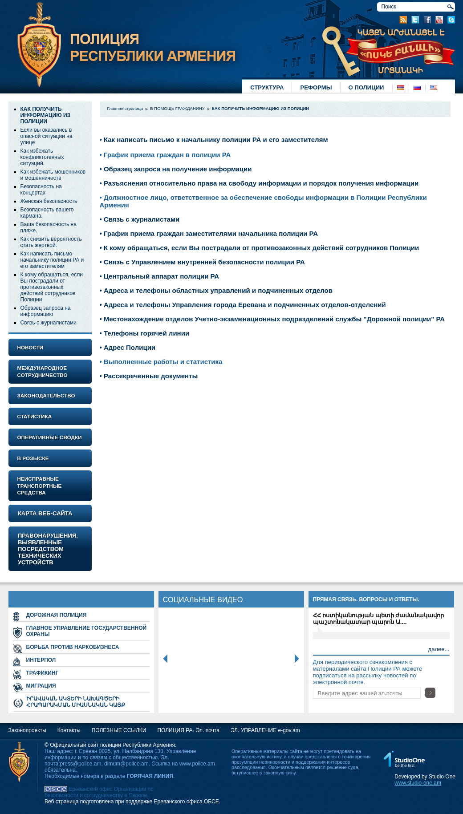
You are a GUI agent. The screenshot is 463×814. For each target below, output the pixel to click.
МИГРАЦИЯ (41, 686)
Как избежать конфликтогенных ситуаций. (42, 157)
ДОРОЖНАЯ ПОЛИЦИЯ (56, 615)
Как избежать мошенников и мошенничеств (53, 175)
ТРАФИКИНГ (42, 673)
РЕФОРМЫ (316, 87)
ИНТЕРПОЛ (41, 660)
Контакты (69, 730)
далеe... (439, 649)
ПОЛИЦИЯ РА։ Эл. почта (188, 730)
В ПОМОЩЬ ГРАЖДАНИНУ (177, 108)
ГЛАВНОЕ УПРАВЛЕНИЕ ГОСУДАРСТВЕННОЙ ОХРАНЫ (86, 631)
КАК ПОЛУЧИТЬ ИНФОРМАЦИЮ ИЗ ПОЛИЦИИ (45, 115)
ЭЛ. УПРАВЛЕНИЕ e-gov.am (265, 730)
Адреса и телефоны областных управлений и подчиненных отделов (217, 290)
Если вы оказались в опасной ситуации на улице (46, 136)
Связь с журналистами (48, 323)
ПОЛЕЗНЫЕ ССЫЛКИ (119, 730)
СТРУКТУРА (267, 87)
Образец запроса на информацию (45, 311)
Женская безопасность (48, 201)
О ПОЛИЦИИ (366, 87)
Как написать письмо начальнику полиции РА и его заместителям (52, 260)
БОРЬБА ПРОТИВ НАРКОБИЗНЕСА (72, 647)
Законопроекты (27, 730)
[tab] (50, 347)
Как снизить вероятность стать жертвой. (51, 242)
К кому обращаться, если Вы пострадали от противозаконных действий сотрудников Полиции (51, 287)
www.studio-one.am (417, 783)
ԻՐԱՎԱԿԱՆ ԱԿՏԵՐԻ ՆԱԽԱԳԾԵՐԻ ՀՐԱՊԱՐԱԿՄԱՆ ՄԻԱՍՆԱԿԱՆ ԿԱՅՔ (76, 702)
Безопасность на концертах (41, 189)
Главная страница (125, 108)
